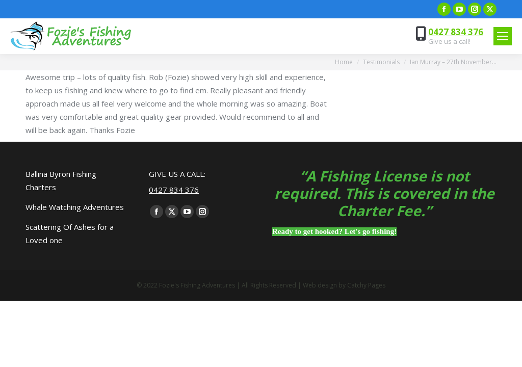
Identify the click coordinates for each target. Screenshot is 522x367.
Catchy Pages (366, 285)
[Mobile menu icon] (502, 36)
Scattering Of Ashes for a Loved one (69, 233)
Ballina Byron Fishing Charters (60, 180)
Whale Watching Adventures (74, 207)
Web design (320, 285)
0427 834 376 (455, 32)
